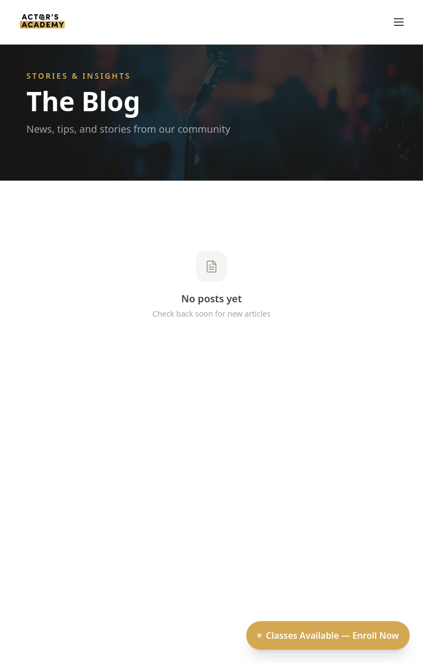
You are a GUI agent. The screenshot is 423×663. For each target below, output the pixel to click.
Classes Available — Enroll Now (328, 635)
